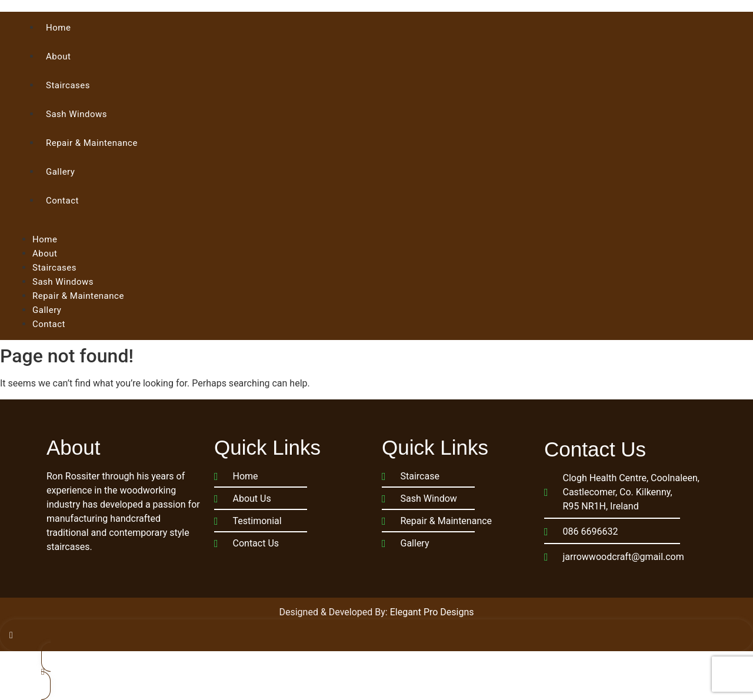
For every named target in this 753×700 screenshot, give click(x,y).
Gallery (60, 171)
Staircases (68, 85)
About (58, 56)
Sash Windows (76, 114)
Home (58, 27)
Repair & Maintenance (92, 143)
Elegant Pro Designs (432, 612)
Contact (62, 200)
